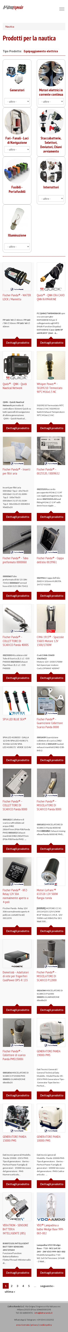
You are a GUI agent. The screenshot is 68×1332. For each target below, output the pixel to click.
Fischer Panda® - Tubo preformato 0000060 (15, 560)
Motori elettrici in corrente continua (51, 92)
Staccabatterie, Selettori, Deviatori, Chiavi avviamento (51, 145)
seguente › (47, 1286)
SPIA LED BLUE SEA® (14, 719)
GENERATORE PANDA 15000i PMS (14, 1138)
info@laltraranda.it (43, 1312)
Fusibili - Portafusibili (17, 189)
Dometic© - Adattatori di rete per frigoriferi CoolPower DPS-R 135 (16, 976)
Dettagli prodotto (17, 342)
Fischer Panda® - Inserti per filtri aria (16, 471)
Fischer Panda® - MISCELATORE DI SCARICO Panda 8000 (49, 805)
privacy (34, 1324)
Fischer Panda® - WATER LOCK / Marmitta (17, 297)
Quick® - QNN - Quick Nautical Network (15, 386)
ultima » (10, 1291)
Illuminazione (17, 235)
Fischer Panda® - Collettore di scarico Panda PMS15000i (14, 1055)
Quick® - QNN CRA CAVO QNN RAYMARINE (51, 297)
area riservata (23, 1324)
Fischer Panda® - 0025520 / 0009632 (48, 471)
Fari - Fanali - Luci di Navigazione (16, 140)
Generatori (17, 90)
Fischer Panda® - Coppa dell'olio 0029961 (50, 560)
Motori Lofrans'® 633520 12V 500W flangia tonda (47, 894)
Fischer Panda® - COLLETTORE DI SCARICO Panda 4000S (16, 641)
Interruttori (51, 187)
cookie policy (45, 1324)
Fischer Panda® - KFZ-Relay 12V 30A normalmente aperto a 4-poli (15, 896)
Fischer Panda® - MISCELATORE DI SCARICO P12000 (47, 976)
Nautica (9, 26)
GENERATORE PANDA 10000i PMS (48, 1138)
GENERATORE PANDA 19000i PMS (48, 1053)
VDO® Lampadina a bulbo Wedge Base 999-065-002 (50, 1229)
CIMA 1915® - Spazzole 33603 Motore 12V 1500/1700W (50, 641)
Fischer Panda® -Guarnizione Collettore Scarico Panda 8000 (50, 723)
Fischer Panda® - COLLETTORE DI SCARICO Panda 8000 (15, 805)
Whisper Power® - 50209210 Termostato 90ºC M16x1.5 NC (49, 388)
